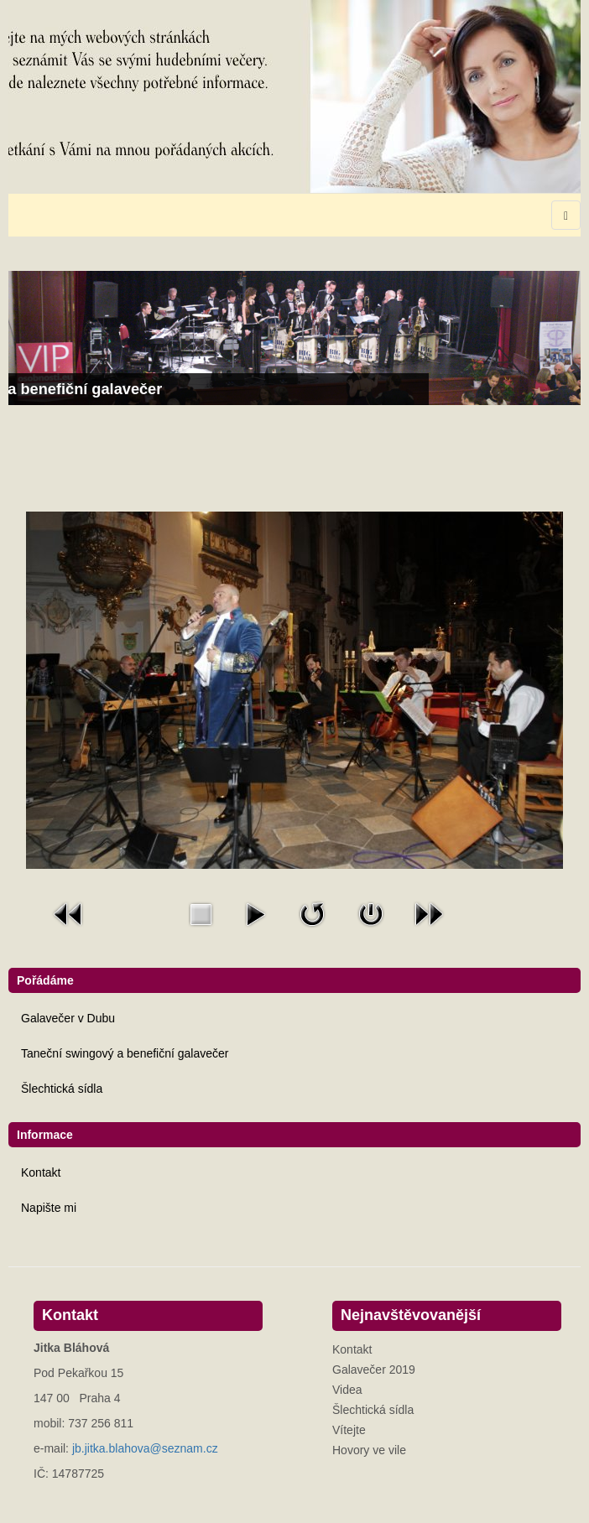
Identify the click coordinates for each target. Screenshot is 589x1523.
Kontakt (40, 1172)
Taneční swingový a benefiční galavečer (124, 1053)
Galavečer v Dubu (68, 1018)
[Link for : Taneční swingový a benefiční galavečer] (294, 338)
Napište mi (48, 1207)
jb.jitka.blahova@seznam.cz (145, 1448)
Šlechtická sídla (61, 1088)
